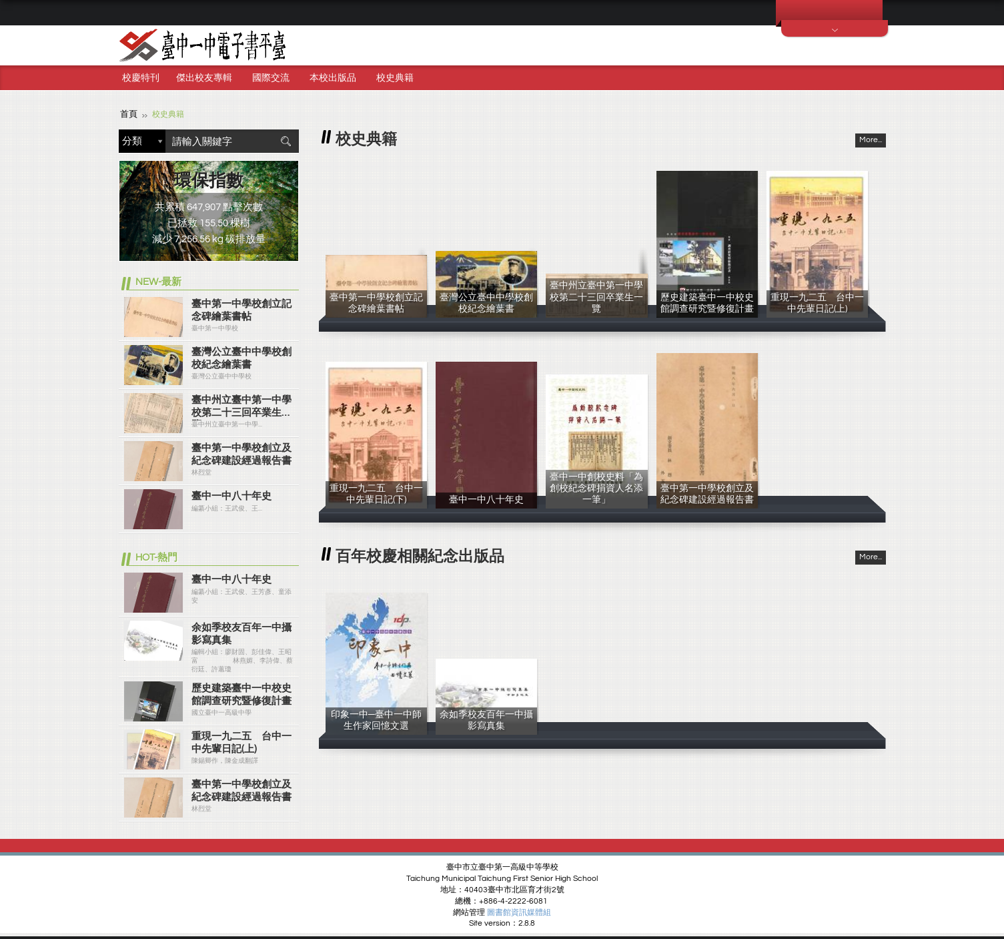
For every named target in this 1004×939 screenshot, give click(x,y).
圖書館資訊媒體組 (519, 912)
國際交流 (271, 78)
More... (870, 139)
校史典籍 (395, 78)
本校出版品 (333, 78)
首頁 (128, 113)
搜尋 (285, 140)
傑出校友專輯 (204, 78)
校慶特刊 (140, 78)
